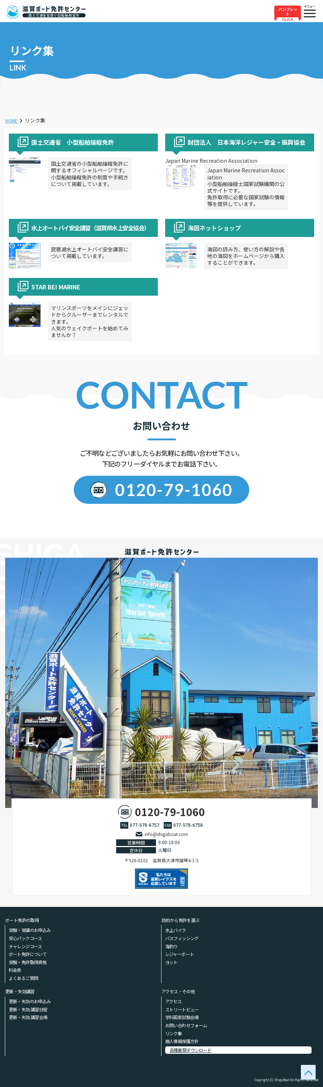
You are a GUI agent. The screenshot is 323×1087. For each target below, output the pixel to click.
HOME (12, 120)
